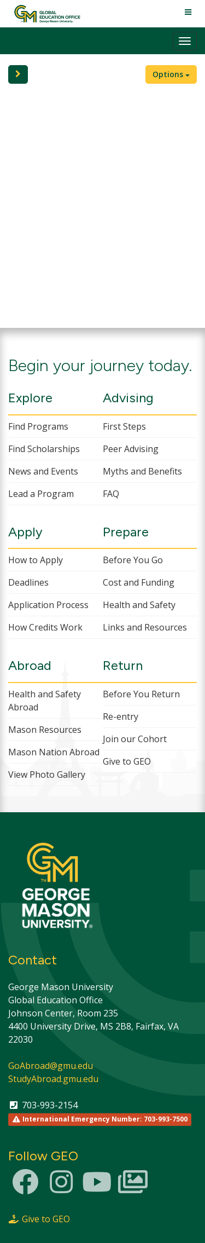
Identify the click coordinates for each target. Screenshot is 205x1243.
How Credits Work (45, 627)
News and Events (43, 471)
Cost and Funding (138, 582)
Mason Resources (44, 730)
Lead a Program (41, 494)
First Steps (124, 426)
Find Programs (38, 426)
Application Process (48, 605)
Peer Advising (131, 449)
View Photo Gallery (46, 774)
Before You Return (141, 694)
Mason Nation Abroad (53, 752)
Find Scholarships (44, 449)
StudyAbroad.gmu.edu (53, 1079)
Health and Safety (139, 605)
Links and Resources (145, 627)
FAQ (111, 494)
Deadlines (28, 582)
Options (171, 74)
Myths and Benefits (142, 471)
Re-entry (120, 716)
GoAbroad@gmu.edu (50, 1066)
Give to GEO (127, 761)
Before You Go (133, 560)
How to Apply (35, 560)
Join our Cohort (135, 739)
